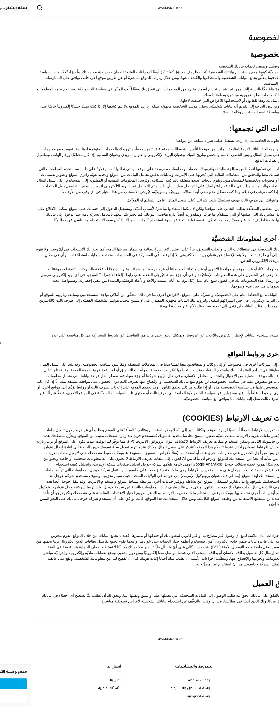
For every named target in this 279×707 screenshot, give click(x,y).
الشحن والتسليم (263, 696)
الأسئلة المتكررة (78, 688)
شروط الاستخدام (169, 680)
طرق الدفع (267, 688)
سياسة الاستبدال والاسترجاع (160, 688)
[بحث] (8, 8)
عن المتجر (268, 680)
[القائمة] (269, 8)
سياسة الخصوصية (169, 696)
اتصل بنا (84, 680)
